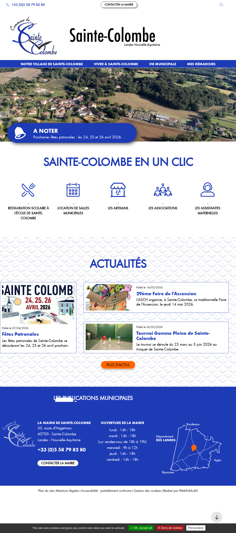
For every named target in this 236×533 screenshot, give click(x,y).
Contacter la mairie (119, 4)
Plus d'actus (118, 364)
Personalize (196, 527)
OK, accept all (141, 527)
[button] (221, 4)
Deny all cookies (170, 527)
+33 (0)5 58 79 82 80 (25, 4)
